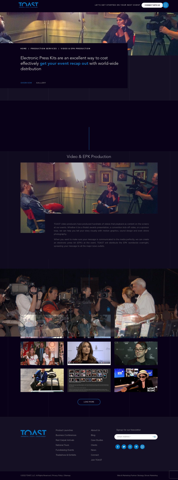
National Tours (62, 445)
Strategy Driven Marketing (147, 475)
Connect (95, 455)
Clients (94, 445)
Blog (93, 435)
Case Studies (97, 440)
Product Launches (64, 430)
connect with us (152, 5)
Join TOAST (96, 460)
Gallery (41, 83)
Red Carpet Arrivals (65, 440)
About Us (95, 430)
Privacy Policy (57, 475)
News (93, 450)
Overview (26, 83)
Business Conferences (66, 435)
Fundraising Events (65, 450)
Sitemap (67, 475)
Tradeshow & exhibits (66, 455)
